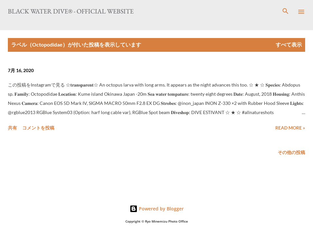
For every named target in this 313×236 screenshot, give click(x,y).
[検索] (285, 12)
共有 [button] (12, 127)
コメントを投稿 (38, 127)
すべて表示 (289, 44)
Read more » (290, 127)
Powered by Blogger (157, 209)
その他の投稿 (291, 152)
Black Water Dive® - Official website (71, 11)
